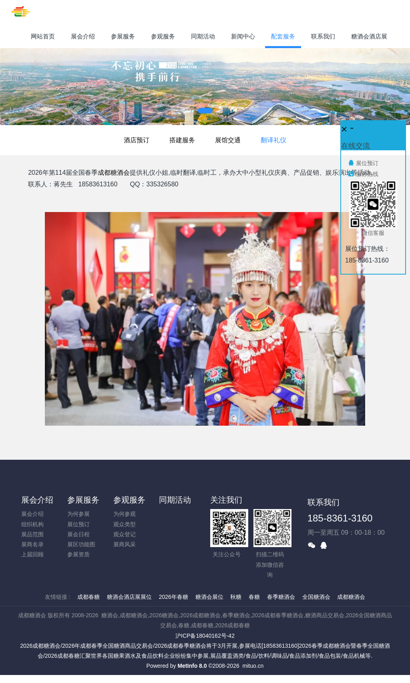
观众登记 (124, 534)
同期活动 (175, 499)
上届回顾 (32, 554)
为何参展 (78, 514)
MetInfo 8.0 (192, 666)
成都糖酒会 (114, 172)
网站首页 (43, 36)
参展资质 (78, 554)
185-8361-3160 (340, 518)
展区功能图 (81, 544)
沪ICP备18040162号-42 (205, 635)
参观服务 (129, 499)
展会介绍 (37, 499)
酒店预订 (136, 140)
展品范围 (32, 534)
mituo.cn (252, 666)
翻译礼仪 (273, 140)
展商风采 (124, 544)
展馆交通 (228, 140)
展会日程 (78, 534)
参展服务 (83, 499)
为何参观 (124, 514)
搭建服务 (182, 140)
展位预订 (78, 524)
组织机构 (32, 524)
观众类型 (124, 524)
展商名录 (32, 544)
